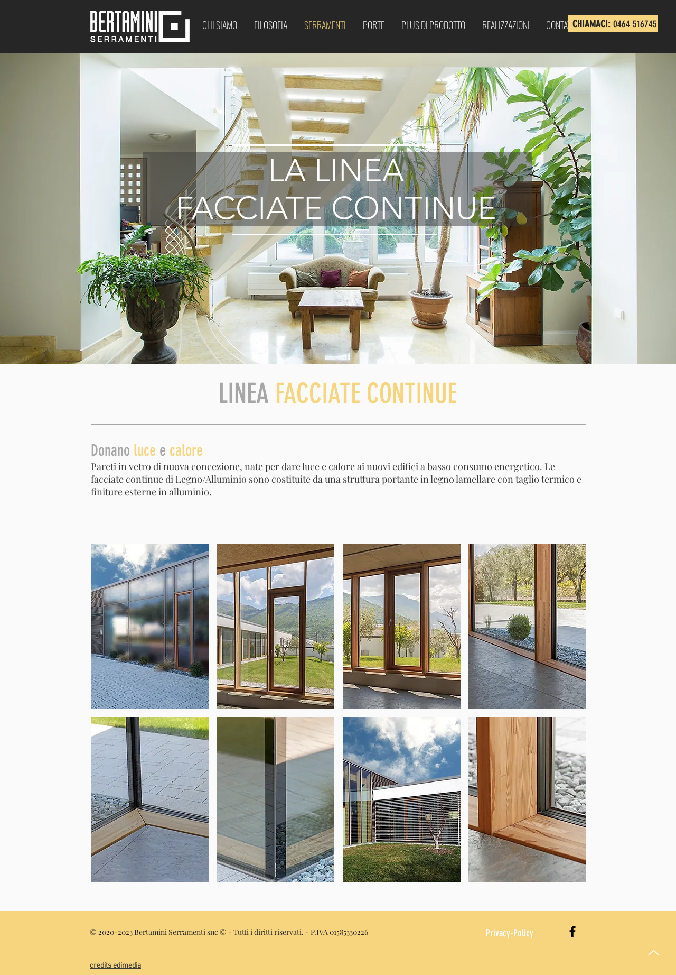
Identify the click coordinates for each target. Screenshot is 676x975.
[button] (150, 626)
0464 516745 (635, 24)
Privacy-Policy (509, 933)
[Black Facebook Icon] (572, 931)
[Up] (653, 952)
